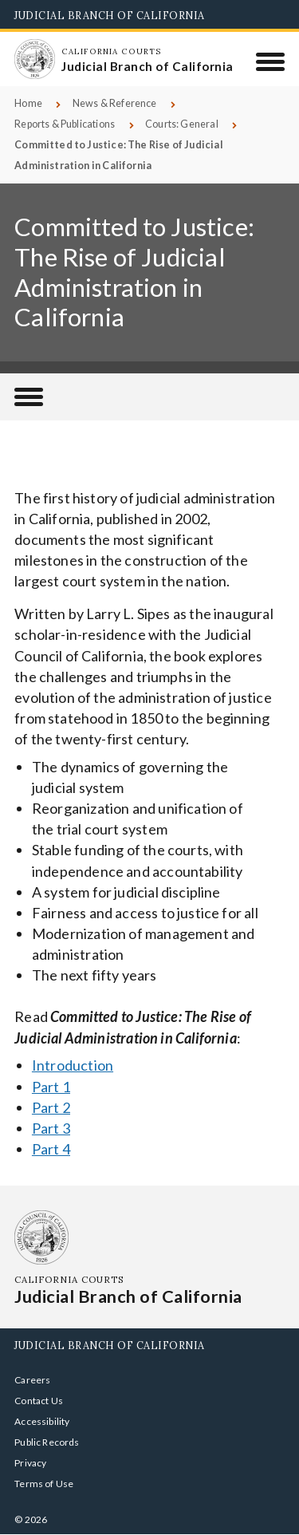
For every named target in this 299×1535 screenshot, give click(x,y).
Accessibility (41, 1421)
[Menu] (270, 61)
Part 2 (51, 1107)
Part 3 (51, 1128)
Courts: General (181, 124)
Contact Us (38, 1401)
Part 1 (51, 1086)
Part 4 (51, 1149)
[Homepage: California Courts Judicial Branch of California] (34, 59)
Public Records (47, 1442)
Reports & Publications (64, 124)
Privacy (30, 1463)
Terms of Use (43, 1484)
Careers (32, 1380)
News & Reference (115, 103)
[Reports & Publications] (28, 396)
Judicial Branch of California (109, 15)
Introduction (72, 1065)
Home (28, 103)
